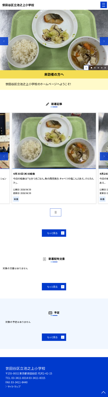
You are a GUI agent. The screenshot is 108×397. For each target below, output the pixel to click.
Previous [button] (4, 41)
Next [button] (104, 41)
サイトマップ (13, 386)
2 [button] (94, 68)
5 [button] (105, 68)
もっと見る (52, 233)
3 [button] (98, 68)
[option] (54, 40)
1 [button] (91, 68)
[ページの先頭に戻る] (103, 392)
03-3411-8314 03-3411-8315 (28, 378)
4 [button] (101, 68)
